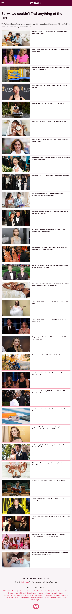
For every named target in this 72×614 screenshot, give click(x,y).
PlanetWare (48, 595)
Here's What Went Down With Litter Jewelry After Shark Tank (51, 518)
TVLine (64, 597)
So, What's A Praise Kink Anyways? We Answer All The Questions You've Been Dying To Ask (50, 284)
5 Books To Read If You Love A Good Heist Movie (48, 481)
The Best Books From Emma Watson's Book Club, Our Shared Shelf (50, 140)
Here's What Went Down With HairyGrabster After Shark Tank (49, 320)
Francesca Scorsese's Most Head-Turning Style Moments (48, 500)
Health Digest (20, 593)
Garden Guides (58, 591)
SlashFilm (65, 595)
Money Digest (15, 595)
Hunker (40, 593)
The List (46, 597)
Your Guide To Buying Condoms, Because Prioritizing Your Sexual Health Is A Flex (50, 554)
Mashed (6, 595)
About (25, 579)
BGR (4, 591)
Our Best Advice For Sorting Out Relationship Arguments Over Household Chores (47, 194)
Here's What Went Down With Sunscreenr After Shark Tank (50, 410)
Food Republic (46, 591)
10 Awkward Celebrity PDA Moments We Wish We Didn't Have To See (48, 392)
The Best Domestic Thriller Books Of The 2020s (48, 103)
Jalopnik (54, 593)
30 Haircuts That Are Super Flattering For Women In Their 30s (49, 464)
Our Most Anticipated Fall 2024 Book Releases (48, 355)
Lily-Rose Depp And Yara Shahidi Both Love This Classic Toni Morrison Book (48, 230)
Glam (67, 591)
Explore (29, 591)
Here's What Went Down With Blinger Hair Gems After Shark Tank (50, 50)
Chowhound (12, 591)
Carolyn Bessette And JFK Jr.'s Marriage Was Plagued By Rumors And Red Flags (50, 266)
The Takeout (55, 597)
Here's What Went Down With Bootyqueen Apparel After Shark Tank (49, 374)
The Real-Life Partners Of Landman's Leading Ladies (50, 175)
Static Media (24, 582)
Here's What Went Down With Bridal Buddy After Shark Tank (50, 302)
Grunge (10, 593)
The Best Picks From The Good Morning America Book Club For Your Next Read (50, 68)
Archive (33, 579)
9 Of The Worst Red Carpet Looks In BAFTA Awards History (49, 86)
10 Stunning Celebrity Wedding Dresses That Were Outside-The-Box (49, 446)
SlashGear (9, 597)
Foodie (36, 591)
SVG (16, 597)
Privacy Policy (43, 579)
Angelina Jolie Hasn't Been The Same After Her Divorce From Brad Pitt (51, 338)
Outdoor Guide (36, 595)
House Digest (31, 593)
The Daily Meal (36, 597)
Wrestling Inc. (36, 600)
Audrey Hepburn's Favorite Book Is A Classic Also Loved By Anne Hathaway (51, 158)
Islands (47, 593)
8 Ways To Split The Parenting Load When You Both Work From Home (49, 32)
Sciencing (57, 595)
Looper (61, 593)
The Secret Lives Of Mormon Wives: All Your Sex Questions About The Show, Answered (48, 536)
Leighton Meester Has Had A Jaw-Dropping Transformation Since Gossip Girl (46, 428)
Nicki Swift (25, 595)
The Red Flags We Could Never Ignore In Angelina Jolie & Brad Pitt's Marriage (50, 212)
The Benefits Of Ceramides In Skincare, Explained (49, 121)
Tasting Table (24, 597)
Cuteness (21, 591)
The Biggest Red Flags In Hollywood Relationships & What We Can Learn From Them (49, 248)
